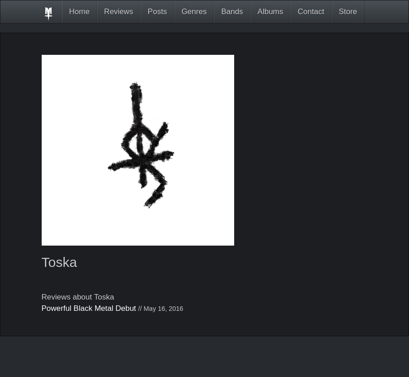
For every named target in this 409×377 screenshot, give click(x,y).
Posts (157, 11)
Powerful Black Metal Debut (89, 308)
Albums (271, 11)
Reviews (118, 11)
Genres (194, 11)
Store (348, 11)
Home (79, 11)
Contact (311, 11)
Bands (232, 11)
